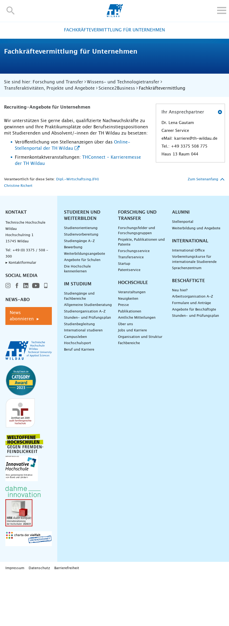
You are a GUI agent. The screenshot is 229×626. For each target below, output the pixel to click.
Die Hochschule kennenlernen (77, 320)
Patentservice (129, 321)
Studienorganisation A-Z (85, 362)
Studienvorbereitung (81, 285)
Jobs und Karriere (132, 381)
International (190, 292)
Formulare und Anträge (191, 354)
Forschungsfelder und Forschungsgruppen (136, 282)
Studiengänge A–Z (79, 292)
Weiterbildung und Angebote (196, 279)
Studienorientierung (80, 279)
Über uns (125, 375)
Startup (124, 315)
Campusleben (75, 388)
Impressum (14, 619)
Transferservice (131, 308)
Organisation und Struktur (140, 388)
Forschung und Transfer (137, 266)
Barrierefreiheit (66, 619)
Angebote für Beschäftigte (194, 360)
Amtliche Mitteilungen (137, 368)
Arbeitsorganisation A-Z (192, 348)
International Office (188, 301)
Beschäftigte (188, 332)
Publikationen (129, 362)
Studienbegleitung (79, 375)
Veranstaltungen (132, 343)
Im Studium (78, 335)
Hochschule (133, 333)
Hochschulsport (77, 394)
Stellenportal (182, 273)
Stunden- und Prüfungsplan (87, 368)
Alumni (181, 263)
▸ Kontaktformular (20, 314)
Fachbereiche (129, 394)
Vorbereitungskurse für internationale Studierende (194, 310)
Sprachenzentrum (186, 319)
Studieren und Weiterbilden (82, 266)
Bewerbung (73, 298)
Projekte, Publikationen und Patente (141, 293)
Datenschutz (39, 619)
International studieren (83, 381)
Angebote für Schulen (82, 311)
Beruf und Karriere (79, 400)
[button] (10, 10)
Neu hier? (179, 341)
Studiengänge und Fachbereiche (79, 347)
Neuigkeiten (128, 349)
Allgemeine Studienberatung (88, 356)
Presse (123, 356)
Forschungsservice (134, 302)
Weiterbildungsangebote (84, 305)
